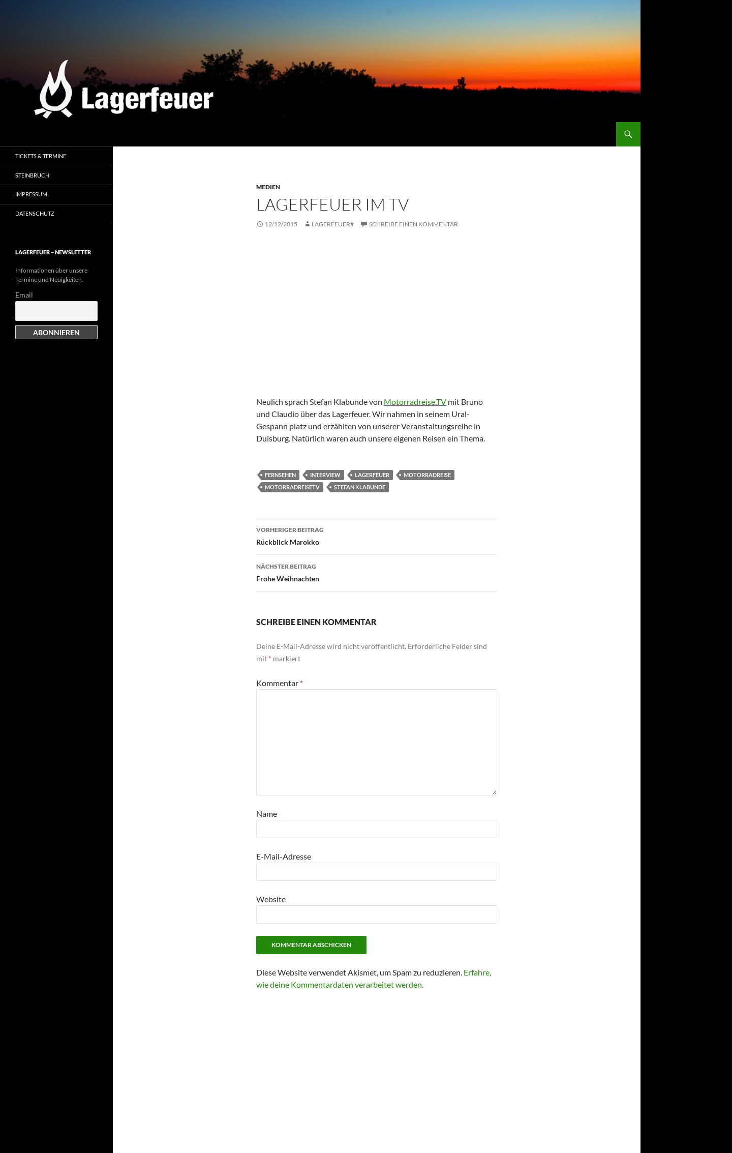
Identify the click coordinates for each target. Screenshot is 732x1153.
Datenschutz (34, 213)
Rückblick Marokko (376, 535)
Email (24, 294)
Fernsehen (280, 474)
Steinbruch (32, 175)
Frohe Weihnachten (376, 571)
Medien (268, 187)
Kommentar (279, 683)
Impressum (31, 194)
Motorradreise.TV (415, 401)
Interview (325, 474)
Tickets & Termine (40, 156)
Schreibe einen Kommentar (413, 224)
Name (266, 813)
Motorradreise (427, 474)
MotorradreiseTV (292, 487)
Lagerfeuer (372, 474)
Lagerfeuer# (333, 224)
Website (271, 899)
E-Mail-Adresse (283, 856)
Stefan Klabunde (359, 487)
